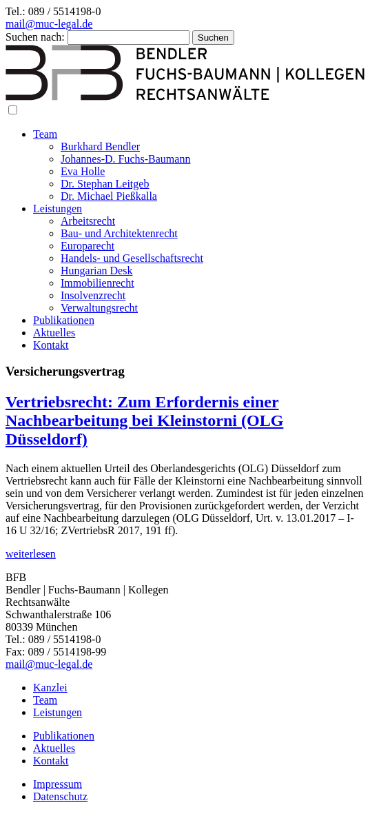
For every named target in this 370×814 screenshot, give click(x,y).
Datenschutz (60, 796)
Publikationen (63, 320)
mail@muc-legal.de (49, 24)
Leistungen (57, 208)
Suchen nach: (35, 37)
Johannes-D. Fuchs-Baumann (125, 159)
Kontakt (51, 345)
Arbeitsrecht (88, 221)
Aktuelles (54, 332)
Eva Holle (83, 171)
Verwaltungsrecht (99, 308)
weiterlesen (31, 554)
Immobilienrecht (97, 283)
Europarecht (87, 246)
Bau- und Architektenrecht (119, 233)
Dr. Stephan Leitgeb (105, 184)
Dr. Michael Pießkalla (109, 196)
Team (45, 134)
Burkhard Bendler (100, 146)
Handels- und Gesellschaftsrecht (132, 258)
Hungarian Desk (96, 270)
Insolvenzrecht (93, 295)
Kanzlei (50, 687)
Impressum (57, 784)
